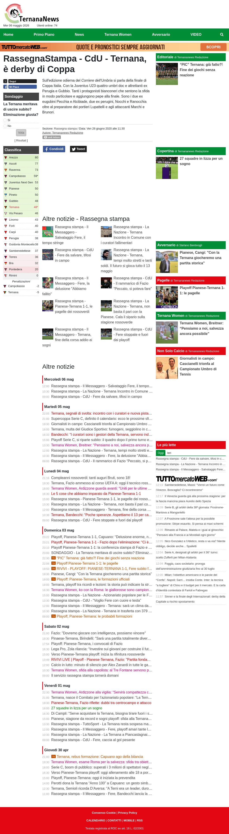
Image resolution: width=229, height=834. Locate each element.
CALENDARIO (95, 820)
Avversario (166, 245)
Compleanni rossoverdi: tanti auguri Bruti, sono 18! (90, 478)
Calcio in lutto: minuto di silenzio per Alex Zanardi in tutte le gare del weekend (111, 665)
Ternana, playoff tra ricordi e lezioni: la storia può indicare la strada (103, 584)
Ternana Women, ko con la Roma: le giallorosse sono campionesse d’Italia (109, 590)
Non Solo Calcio (170, 351)
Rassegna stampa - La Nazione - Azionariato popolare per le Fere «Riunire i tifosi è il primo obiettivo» (130, 595)
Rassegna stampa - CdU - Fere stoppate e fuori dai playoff (133, 334)
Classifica (13, 150)
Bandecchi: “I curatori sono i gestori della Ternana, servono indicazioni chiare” (111, 434)
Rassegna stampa (65, 128)
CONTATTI (114, 820)
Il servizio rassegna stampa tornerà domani (85, 675)
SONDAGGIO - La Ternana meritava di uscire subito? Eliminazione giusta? (109, 553)
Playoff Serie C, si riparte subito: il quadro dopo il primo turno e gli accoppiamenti (114, 440)
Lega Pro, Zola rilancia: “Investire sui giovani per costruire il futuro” (103, 649)
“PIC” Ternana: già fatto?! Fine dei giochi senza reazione (98, 558)
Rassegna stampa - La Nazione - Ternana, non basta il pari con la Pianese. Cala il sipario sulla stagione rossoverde (125, 311)
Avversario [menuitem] (161, 34)
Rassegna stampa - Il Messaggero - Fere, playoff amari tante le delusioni (108, 729)
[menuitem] (221, 34)
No (9, 126)
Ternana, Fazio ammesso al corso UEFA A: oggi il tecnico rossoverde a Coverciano (116, 483)
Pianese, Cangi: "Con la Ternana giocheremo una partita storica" (101, 574)
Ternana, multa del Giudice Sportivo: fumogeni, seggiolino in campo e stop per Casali (117, 429)
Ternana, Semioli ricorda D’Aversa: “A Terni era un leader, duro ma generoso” (111, 788)
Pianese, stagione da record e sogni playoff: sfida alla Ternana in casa (106, 719)
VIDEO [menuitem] (195, 34)
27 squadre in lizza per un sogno (76, 708)
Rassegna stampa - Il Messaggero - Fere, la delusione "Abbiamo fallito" (107, 456)
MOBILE (129, 820)
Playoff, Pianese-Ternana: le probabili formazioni (91, 616)
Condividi (54, 149)
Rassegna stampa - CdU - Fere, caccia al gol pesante (93, 740)
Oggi (161, 453)
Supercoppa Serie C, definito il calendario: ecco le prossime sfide (102, 419)
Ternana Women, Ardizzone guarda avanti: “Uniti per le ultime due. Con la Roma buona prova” (124, 488)
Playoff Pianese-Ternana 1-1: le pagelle (84, 563)
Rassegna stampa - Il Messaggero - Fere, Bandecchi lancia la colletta (105, 794)
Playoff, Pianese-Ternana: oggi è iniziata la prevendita (93, 778)
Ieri (169, 453)
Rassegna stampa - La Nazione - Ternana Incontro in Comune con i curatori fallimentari (119, 391)
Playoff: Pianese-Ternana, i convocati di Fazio (86, 644)
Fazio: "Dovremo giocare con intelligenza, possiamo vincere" (98, 633)
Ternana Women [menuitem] (117, 34)
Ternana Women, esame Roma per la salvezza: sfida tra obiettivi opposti (107, 762)
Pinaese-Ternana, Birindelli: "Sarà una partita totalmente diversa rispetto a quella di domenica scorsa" (130, 638)
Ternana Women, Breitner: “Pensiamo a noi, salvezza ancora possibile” (106, 445)
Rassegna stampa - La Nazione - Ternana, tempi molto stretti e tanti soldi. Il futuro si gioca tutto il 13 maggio (126, 260)
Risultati (21, 140)
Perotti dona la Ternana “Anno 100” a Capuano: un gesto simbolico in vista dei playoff (117, 783)
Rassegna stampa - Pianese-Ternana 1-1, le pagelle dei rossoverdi (73, 306)
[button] (21, 132)
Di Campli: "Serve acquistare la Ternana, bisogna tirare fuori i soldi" (103, 713)
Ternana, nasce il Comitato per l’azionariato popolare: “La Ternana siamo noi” (111, 697)
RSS (139, 820)
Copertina (165, 151)
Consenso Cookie (104, 812)
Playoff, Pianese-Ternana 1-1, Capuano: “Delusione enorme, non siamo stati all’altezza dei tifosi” (126, 537)
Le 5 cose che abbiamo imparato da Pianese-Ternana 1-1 (96, 494)
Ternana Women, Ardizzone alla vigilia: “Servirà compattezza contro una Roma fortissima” (121, 692)
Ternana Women (170, 315)
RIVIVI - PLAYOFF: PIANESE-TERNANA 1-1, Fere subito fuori (102, 569)
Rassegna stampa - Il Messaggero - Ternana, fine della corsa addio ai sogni (110, 509)
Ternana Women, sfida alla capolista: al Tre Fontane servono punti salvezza (110, 670)
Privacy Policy (127, 812)
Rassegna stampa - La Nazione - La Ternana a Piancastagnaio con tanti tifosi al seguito (119, 734)
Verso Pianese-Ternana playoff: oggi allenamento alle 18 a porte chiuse (107, 772)
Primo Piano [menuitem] (44, 34)
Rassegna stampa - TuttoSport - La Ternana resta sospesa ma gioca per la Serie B (115, 724)
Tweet (78, 149)
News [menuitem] (79, 34)
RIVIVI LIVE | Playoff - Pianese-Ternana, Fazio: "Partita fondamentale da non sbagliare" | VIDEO (126, 659)
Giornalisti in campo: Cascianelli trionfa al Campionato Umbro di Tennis (106, 424)
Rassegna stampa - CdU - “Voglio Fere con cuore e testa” (96, 600)
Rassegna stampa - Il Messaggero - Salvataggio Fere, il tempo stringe (106, 386)
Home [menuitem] (8, 34)
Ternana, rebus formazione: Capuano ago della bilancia (97, 757)
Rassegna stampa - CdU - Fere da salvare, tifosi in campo (74, 255)
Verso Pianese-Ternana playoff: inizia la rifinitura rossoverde (98, 654)
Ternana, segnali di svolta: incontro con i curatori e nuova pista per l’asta (107, 413)
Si (9, 120)
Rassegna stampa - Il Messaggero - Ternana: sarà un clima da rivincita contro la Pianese (120, 606)
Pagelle (163, 280)
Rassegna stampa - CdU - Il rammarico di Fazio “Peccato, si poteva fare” (133, 283)
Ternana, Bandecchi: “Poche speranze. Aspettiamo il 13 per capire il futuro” (109, 515)
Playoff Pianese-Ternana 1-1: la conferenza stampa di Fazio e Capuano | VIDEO (114, 547)
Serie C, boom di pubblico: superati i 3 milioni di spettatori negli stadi (104, 767)
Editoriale (165, 57)
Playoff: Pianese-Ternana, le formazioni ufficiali (90, 579)
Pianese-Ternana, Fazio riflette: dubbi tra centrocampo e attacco (101, 703)
